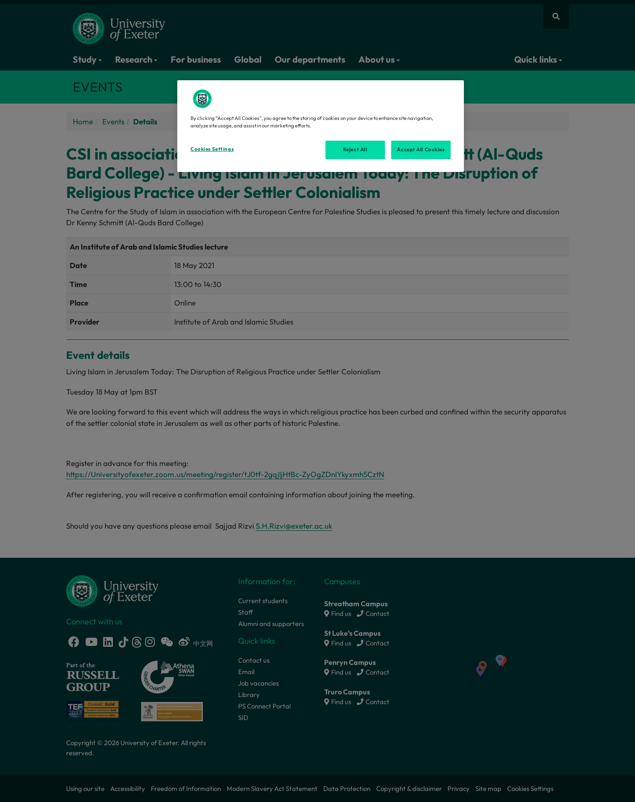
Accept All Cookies (420, 149)
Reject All (355, 149)
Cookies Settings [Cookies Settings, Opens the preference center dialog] (212, 149)
